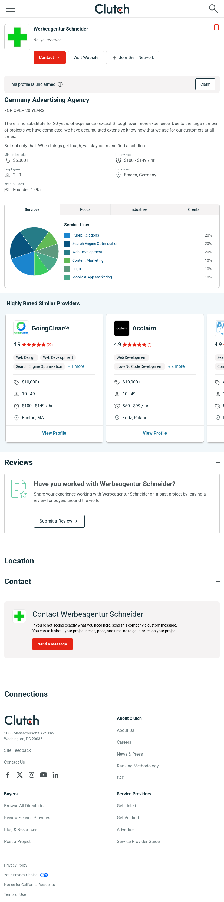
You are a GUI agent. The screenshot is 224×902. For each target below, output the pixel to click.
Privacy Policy (15, 865)
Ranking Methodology (138, 766)
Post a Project (17, 841)
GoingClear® (50, 328)
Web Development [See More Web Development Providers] (87, 252)
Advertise (125, 829)
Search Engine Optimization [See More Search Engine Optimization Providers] (95, 243)
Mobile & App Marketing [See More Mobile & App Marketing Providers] (92, 277)
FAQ (121, 777)
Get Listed (126, 805)
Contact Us (14, 762)
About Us (125, 730)
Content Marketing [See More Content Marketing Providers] (88, 260)
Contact (46, 57)
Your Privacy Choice (20, 875)
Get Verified (128, 817)
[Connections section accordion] (112, 694)
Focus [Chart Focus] (85, 209)
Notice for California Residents (29, 885)
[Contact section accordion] (112, 581)
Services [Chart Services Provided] (32, 209)
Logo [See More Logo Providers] (76, 269)
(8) (149, 345)
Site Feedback (17, 750)
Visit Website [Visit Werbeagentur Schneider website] (86, 57)
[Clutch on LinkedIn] (55, 775)
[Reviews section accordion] (112, 462)
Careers (124, 742)
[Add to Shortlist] (216, 27)
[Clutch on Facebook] (8, 775)
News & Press (130, 754)
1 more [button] (77, 366)
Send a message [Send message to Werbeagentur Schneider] (52, 644)
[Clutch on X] (20, 775)
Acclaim (144, 328)
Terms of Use (15, 894)
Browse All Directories (24, 805)
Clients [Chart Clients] (193, 209)
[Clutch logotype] (21, 720)
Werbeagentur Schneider (61, 29)
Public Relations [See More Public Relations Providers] (85, 235)
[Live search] (213, 8)
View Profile (54, 433)
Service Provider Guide (138, 841)
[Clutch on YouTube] (43, 775)
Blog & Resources (20, 829)
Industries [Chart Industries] (139, 209)
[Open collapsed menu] (10, 8)
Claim (205, 84)
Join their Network (136, 57)
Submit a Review (55, 521)
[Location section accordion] (112, 561)
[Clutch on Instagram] (31, 775)
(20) (50, 345)
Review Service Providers (27, 817)
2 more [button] (178, 366)
